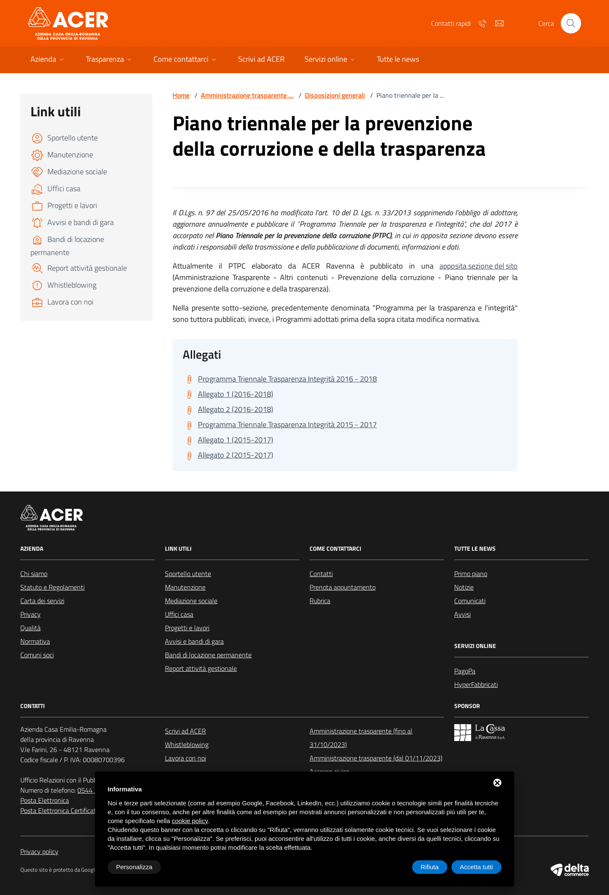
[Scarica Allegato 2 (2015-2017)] (228, 455)
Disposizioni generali (335, 95)
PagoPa (464, 671)
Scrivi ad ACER (185, 731)
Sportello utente (188, 573)
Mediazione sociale (191, 601)
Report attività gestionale (201, 668)
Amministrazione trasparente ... (247, 95)
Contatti (321, 573)
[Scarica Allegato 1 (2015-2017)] (228, 440)
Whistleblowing (186, 744)
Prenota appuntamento (343, 587)
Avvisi (462, 614)
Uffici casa (179, 614)
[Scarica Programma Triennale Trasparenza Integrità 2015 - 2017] (280, 425)
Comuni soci (37, 655)
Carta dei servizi (42, 601)
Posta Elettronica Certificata (59, 810)
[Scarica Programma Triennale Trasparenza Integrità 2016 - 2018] (280, 379)
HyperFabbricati (476, 684)
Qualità (30, 628)
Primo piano (470, 573)
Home (181, 95)
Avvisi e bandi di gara (194, 641)
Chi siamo (33, 573)
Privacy (30, 614)
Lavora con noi (185, 758)
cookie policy (190, 820)
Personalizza (134, 866)
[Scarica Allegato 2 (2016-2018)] (228, 409)
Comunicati (470, 601)
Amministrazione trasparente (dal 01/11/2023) (376, 758)
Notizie (464, 587)
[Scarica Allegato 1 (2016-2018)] (228, 394)
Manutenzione (185, 587)
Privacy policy (39, 851)
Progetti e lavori (187, 628)
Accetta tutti (476, 866)
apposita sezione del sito (478, 266)
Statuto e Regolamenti (52, 587)
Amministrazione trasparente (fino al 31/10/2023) (361, 737)
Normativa (35, 641)
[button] (48, 60)
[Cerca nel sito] (571, 23)
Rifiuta (430, 866)
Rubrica (320, 601)
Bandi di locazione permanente (208, 655)
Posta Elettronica (44, 800)
